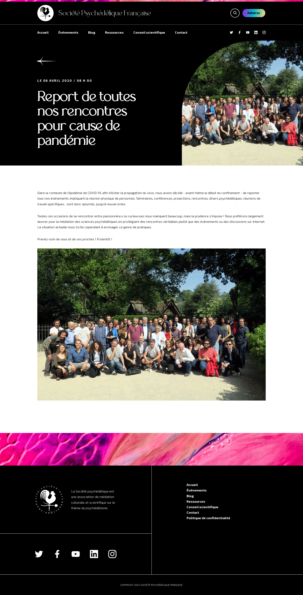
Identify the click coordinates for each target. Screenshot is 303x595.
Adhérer (253, 13)
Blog (91, 32)
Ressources (114, 32)
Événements (68, 32)
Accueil (43, 32)
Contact (181, 32)
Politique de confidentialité (208, 518)
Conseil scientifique (149, 32)
